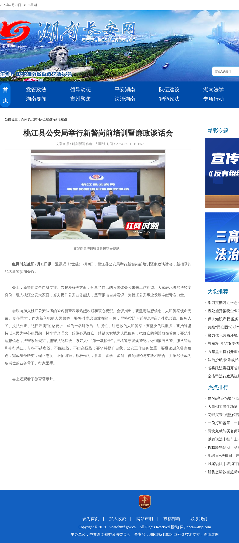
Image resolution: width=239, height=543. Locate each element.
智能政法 (169, 99)
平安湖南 (125, 89)
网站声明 (144, 518)
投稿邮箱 (171, 518)
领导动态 (80, 89)
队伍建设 (169, 89)
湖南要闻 (36, 99)
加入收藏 (117, 518)
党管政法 (36, 89)
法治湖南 (125, 99)
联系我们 (198, 518)
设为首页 (90, 518)
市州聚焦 (80, 99)
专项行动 (213, 99)
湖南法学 (213, 89)
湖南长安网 (29, 119)
